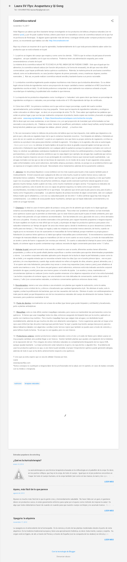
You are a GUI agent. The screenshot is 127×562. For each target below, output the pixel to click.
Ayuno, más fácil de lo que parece (30, 489)
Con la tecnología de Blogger (63, 551)
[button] (112, 21)
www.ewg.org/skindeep (32, 118)
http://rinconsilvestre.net (59, 41)
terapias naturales (32, 383)
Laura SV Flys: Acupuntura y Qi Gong (38, 6)
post (22, 35)
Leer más (109, 482)
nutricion (17, 383)
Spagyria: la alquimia (24, 518)
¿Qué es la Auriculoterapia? (27, 460)
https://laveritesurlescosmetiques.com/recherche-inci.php (68, 118)
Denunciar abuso (63, 556)
